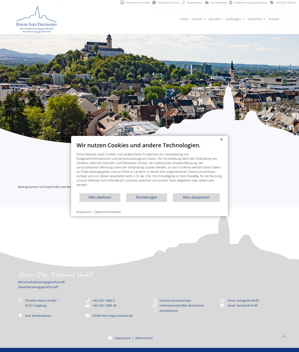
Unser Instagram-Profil (239, 300)
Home (184, 19)
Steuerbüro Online (165, 2)
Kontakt (273, 19)
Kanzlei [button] (197, 19)
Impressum (122, 338)
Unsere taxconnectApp (175, 300)
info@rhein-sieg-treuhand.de (248, 2)
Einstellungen (146, 197)
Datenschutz (144, 338)
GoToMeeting (216, 2)
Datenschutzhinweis (108, 212)
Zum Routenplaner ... (39, 316)
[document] (150, 167)
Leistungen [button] (234, 19)
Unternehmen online (135, 2)
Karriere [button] (214, 19)
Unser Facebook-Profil (239, 305)
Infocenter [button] (255, 19)
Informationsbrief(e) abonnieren (181, 305)
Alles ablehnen (99, 197)
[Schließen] (221, 139)
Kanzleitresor (192, 2)
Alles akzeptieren (196, 197)
